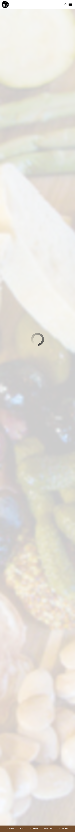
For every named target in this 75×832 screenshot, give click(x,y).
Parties (34, 829)
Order (10, 828)
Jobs (22, 829)
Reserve (48, 829)
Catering (63, 829)
